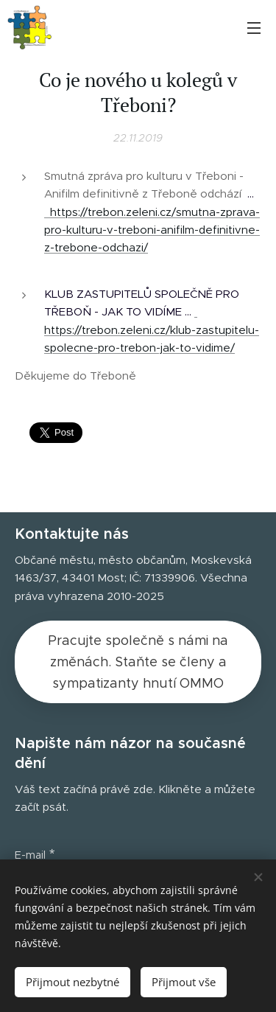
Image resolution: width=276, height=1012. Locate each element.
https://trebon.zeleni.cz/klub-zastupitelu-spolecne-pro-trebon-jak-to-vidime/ (151, 329)
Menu (254, 28)
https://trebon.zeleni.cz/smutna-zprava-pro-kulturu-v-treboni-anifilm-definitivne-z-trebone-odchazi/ (152, 230)
